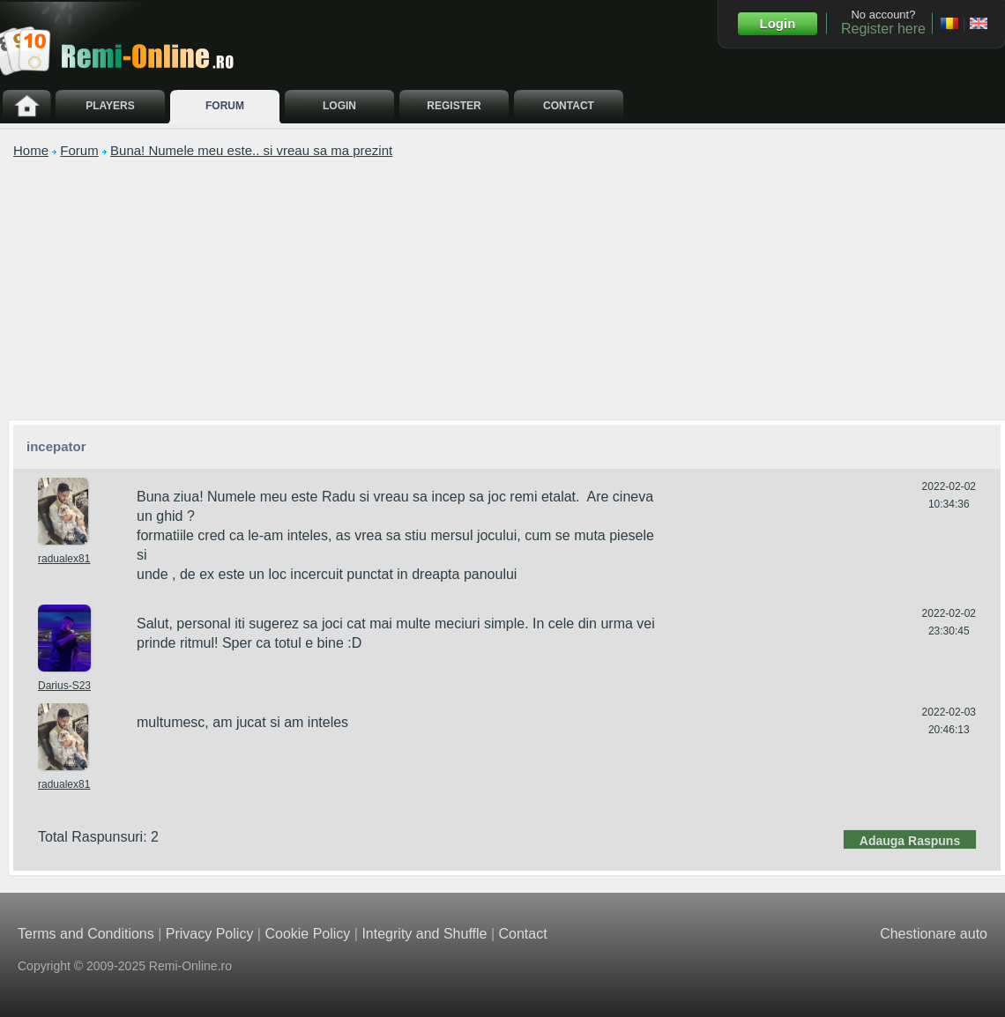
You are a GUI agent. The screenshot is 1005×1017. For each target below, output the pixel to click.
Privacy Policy (210, 929)
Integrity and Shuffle (424, 929)
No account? (883, 22)
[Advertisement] (507, 288)
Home (30, 150)
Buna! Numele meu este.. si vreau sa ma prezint (251, 150)
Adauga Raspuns (910, 836)
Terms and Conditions (86, 929)
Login (778, 23)
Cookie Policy (307, 929)
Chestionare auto (933, 929)
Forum (79, 150)
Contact (522, 929)
